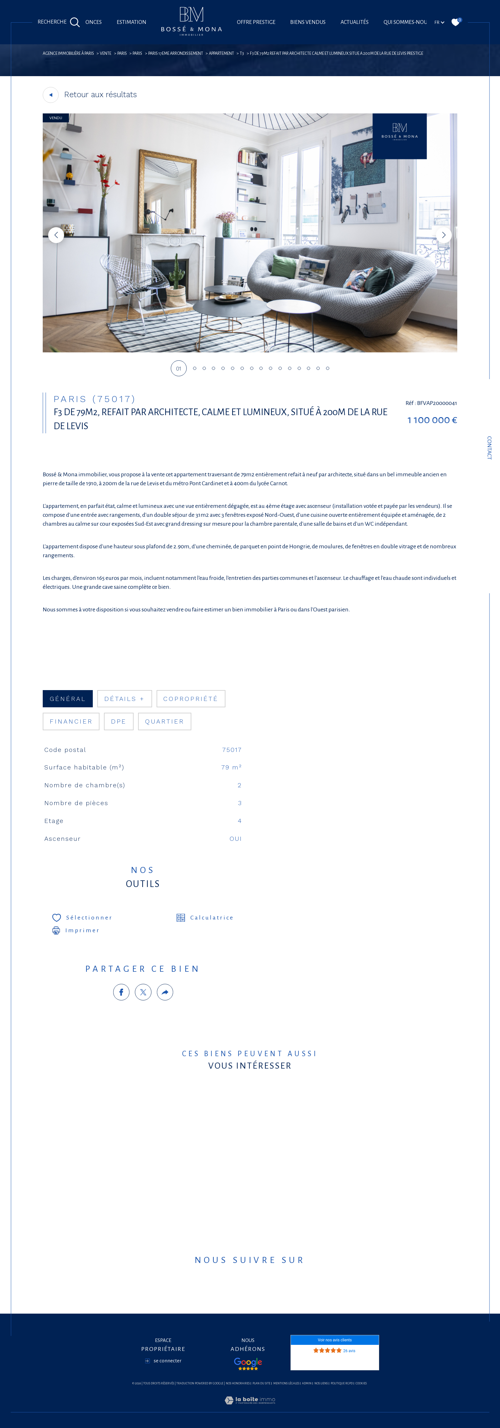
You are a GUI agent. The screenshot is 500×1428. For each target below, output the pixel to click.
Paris (122, 53)
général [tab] (68, 699)
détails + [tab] (124, 699)
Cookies (361, 1383)
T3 (242, 53)
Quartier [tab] (165, 721)
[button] (444, 235)
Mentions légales (286, 1383)
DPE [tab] (119, 721)
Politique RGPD (342, 1383)
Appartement (221, 53)
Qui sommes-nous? (408, 22)
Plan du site (261, 1383)
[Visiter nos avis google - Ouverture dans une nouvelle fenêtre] (248, 1364)
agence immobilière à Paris (68, 53)
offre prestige (256, 22)
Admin (307, 1383)
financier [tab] (71, 721)
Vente (105, 53)
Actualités (355, 22)
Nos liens (321, 1383)
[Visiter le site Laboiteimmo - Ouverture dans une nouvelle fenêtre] (250, 1408)
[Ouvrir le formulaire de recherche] (59, 22)
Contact (489, 448)
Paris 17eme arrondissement (175, 53)
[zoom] (250, 350)
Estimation (131, 22)
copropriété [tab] (190, 699)
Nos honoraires (238, 1383)
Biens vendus (308, 22)
